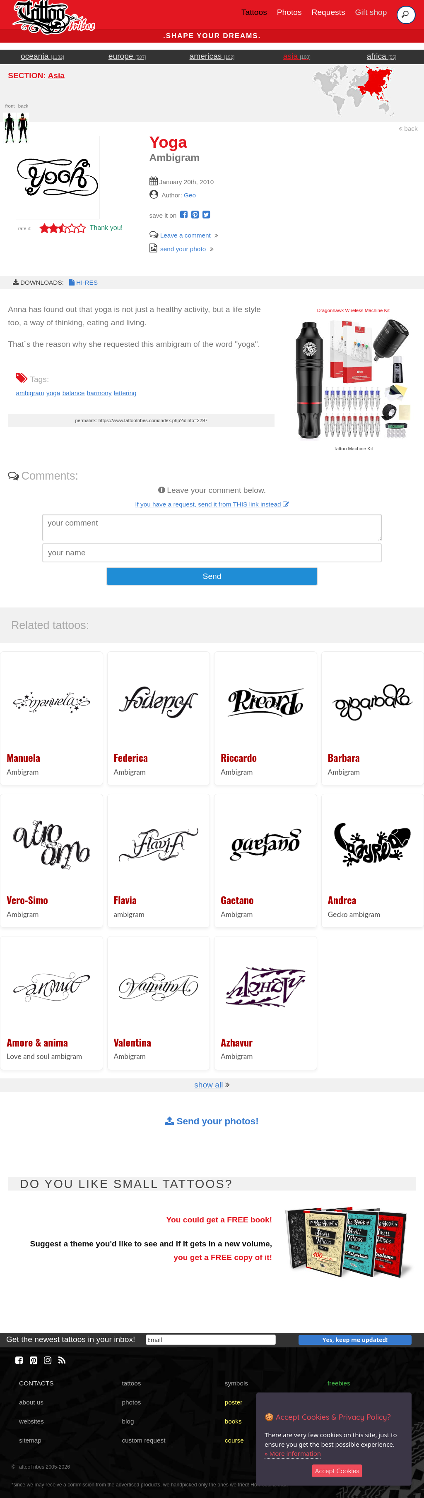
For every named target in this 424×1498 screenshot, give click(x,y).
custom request (143, 1440)
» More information (293, 1453)
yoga (53, 392)
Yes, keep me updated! (355, 1340)
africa (381, 56)
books (233, 1421)
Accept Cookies (337, 1471)
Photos (289, 12)
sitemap (30, 1440)
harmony (99, 392)
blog (128, 1421)
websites (31, 1421)
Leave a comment (180, 235)
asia (297, 56)
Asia (56, 75)
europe (127, 56)
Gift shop (371, 12)
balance (74, 392)
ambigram (30, 392)
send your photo (177, 248)
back (408, 128)
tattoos (131, 1383)
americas (212, 56)
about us (31, 1402)
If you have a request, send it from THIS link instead (212, 504)
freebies (339, 1383)
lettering (125, 392)
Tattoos (254, 12)
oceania (42, 56)
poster (234, 1402)
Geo (190, 195)
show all (208, 1084)
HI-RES (82, 282)
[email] (211, 1340)
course (234, 1440)
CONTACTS (36, 1383)
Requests (328, 12)
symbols (236, 1383)
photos (131, 1402)
